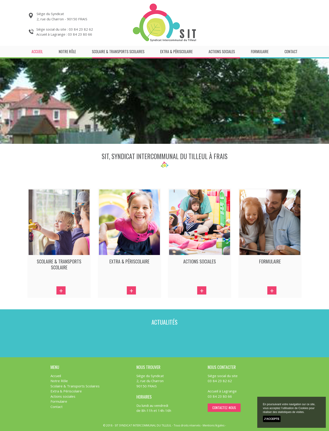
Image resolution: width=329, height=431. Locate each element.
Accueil (37, 51)
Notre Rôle (67, 51)
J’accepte (271, 418)
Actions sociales (222, 51)
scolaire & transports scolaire (59, 264)
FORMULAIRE (270, 261)
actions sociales (199, 261)
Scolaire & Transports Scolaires (118, 51)
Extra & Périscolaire (176, 51)
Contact (290, 51)
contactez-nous (224, 407)
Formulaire (259, 51)
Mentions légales (213, 425)
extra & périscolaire (129, 261)
